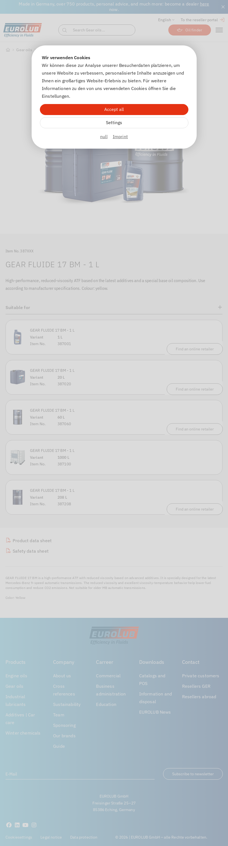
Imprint (120, 136)
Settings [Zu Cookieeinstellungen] (114, 122)
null (104, 136)
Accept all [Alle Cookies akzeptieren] (114, 109)
